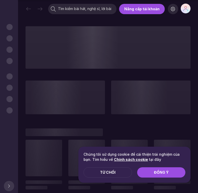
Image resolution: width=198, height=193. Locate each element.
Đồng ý (161, 172)
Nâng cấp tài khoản (142, 9)
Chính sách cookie (131, 159)
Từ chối (108, 172)
